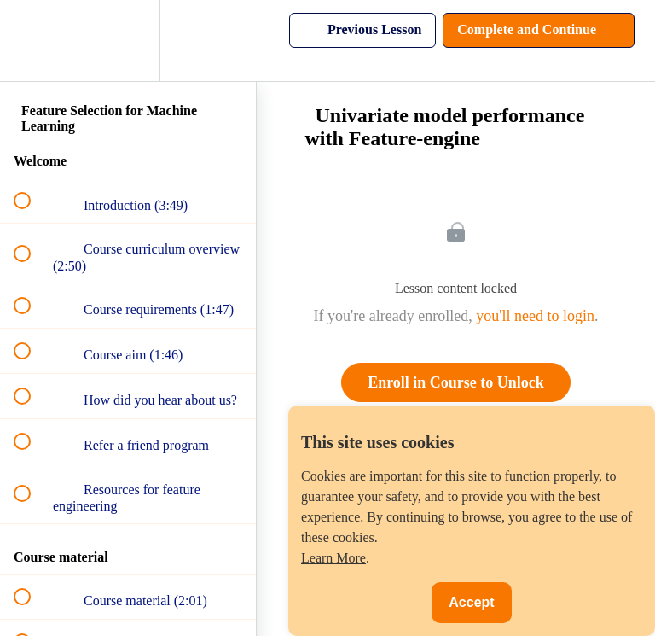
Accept (471, 602)
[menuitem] (127, 40)
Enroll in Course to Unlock (456, 382)
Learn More (333, 558)
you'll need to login (535, 315)
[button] (31, 40)
